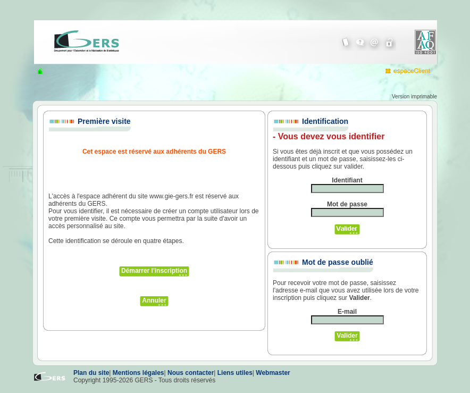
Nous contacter (190, 373)
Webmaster (273, 373)
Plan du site (91, 373)
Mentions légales (138, 373)
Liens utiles (235, 373)
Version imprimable (414, 96)
